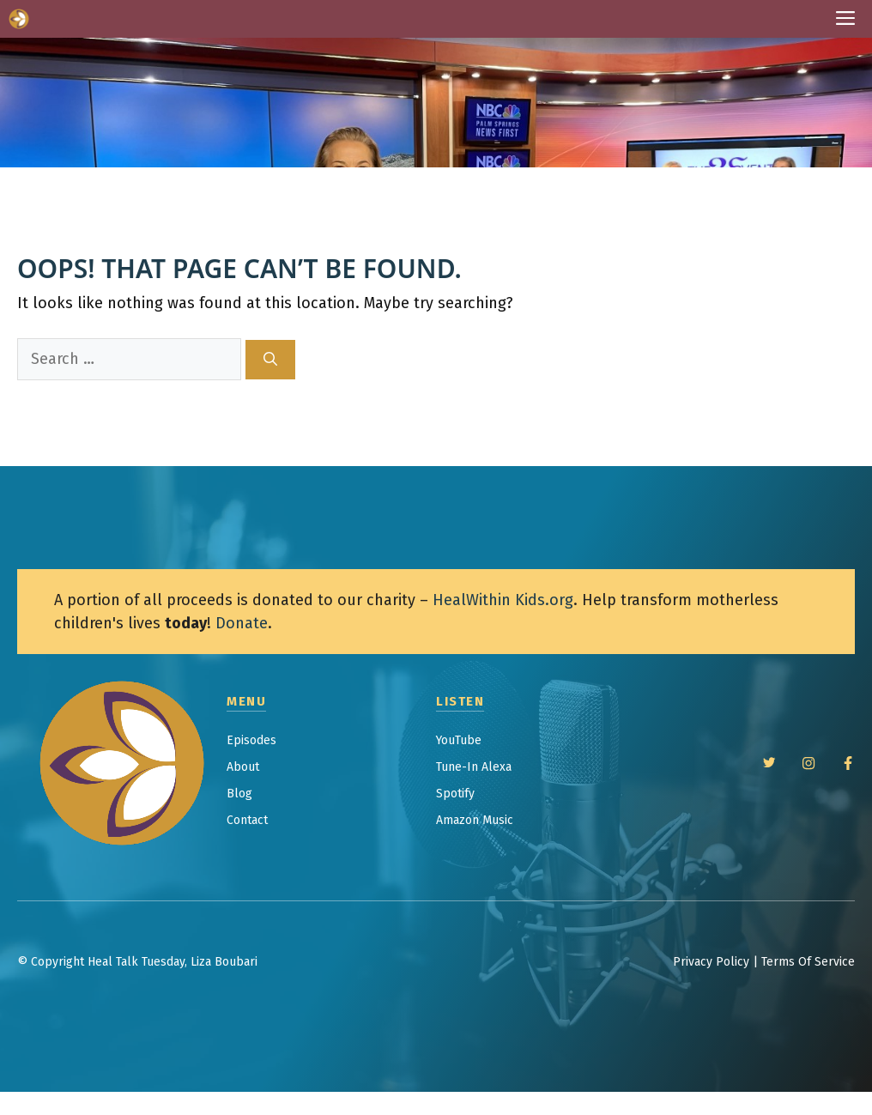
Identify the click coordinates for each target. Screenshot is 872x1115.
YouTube (458, 740)
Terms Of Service (808, 961)
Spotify (455, 793)
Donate (241, 623)
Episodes (251, 740)
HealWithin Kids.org (503, 600)
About (243, 767)
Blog (239, 793)
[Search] (270, 359)
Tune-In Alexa (474, 767)
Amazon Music (474, 820)
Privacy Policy (711, 961)
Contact (247, 820)
